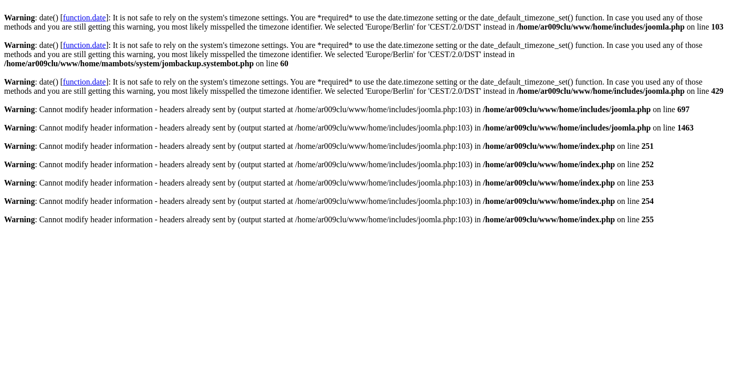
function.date (84, 17)
